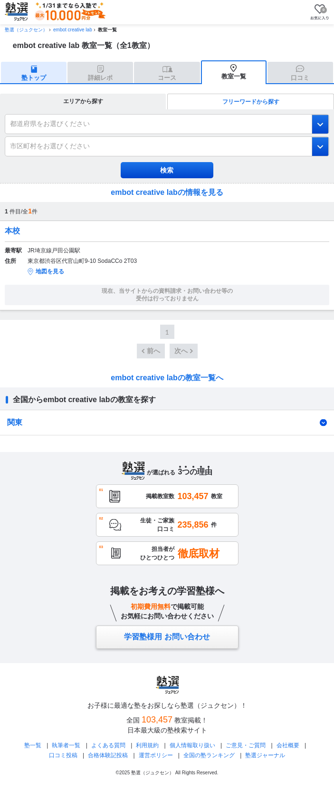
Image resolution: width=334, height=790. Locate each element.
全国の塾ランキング (209, 755)
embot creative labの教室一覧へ (167, 378)
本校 (12, 231)
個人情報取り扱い (192, 745)
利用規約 (147, 745)
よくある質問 (108, 745)
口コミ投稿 (63, 755)
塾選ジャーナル (265, 755)
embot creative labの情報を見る (167, 192)
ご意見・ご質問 (246, 745)
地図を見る (50, 271)
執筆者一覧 (66, 745)
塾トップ (33, 77)
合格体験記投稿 (108, 755)
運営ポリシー (156, 755)
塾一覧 (32, 745)
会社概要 (288, 745)
